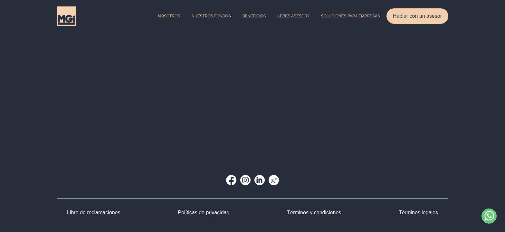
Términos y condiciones (314, 212)
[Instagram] (245, 180)
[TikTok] (274, 180)
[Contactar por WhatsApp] (489, 216)
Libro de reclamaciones (93, 212)
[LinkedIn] (259, 180)
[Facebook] (231, 180)
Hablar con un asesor (417, 16)
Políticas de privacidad (203, 212)
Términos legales (418, 212)
